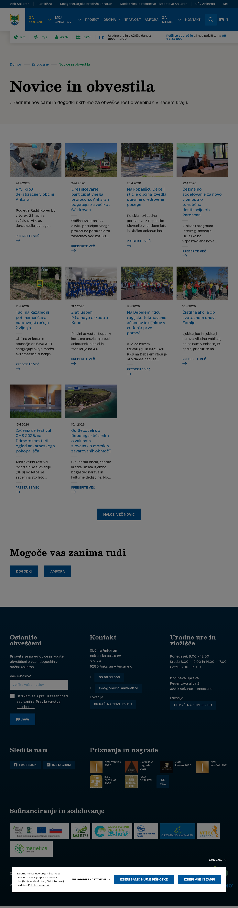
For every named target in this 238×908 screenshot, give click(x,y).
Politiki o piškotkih (39, 885)
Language (217, 860)
